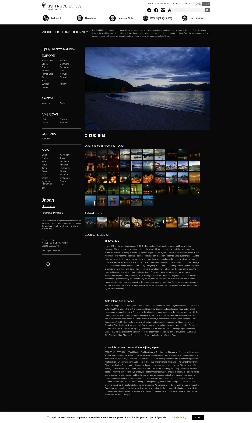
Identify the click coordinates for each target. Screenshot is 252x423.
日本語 (198, 4)
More (152, 267)
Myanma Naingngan (47, 182)
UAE (44, 174)
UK (61, 80)
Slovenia (64, 77)
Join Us (176, 3)
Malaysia (64, 165)
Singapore (65, 178)
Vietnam (64, 174)
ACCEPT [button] (198, 417)
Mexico (45, 122)
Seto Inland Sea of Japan (119, 301)
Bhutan (45, 158)
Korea (44, 165)
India (44, 161)
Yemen (45, 178)
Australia (46, 139)
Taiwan (45, 171)
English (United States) (206, 4)
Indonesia (64, 161)
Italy (62, 70)
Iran (43, 188)
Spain (44, 80)
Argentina (64, 122)
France (45, 67)
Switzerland (47, 60)
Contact (188, 3)
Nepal (63, 184)
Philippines (65, 168)
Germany (64, 67)
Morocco (46, 103)
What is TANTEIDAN (158, 3)
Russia (45, 77)
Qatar (44, 155)
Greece (45, 70)
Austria (63, 60)
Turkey (63, 84)
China (63, 158)
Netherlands (47, 74)
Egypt (62, 103)
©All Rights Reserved (51, 251)
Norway (63, 74)
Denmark (64, 64)
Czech (45, 64)
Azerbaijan (65, 155)
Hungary (46, 87)
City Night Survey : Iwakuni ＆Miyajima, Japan (132, 347)
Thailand (64, 171)
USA (44, 119)
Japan (44, 168)
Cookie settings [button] (179, 417)
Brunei (63, 181)
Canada (63, 119)
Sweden (45, 84)
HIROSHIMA (112, 241)
